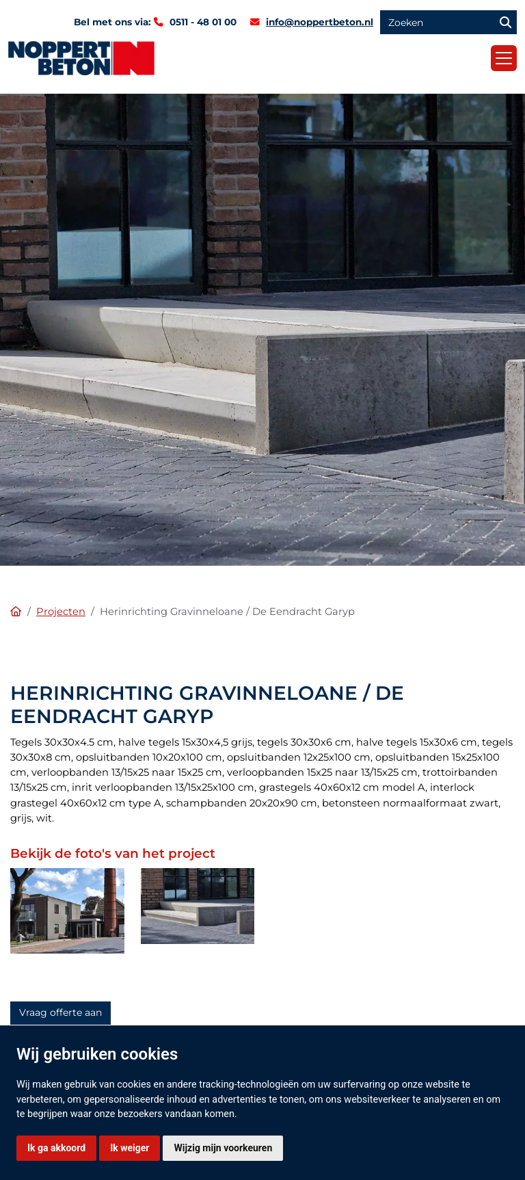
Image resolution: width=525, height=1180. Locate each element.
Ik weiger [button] (129, 1147)
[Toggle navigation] (504, 58)
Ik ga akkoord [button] (56, 1147)
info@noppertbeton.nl (319, 21)
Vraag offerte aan (60, 1012)
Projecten (60, 611)
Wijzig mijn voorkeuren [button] (223, 1147)
